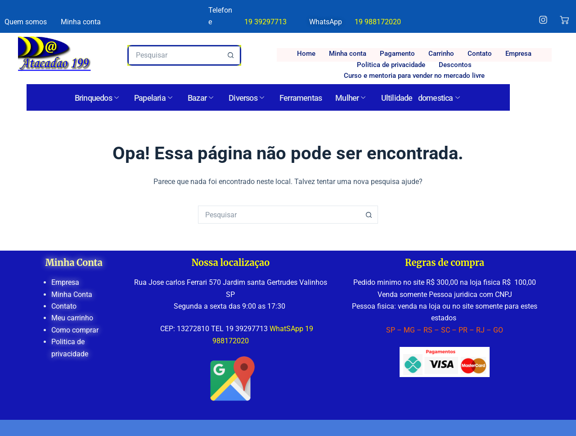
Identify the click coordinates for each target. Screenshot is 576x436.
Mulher (350, 98)
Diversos (246, 98)
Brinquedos (96, 98)
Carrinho (441, 53)
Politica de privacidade (391, 65)
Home (306, 53)
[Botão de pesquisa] (231, 55)
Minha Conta (71, 294)
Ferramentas (300, 98)
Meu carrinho (72, 318)
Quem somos (25, 22)
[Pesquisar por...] (175, 55)
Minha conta (347, 53)
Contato (480, 53)
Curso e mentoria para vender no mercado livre (414, 76)
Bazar (200, 98)
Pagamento (397, 53)
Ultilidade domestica (420, 98)
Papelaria (153, 98)
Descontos (455, 65)
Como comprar (75, 330)
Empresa (518, 53)
